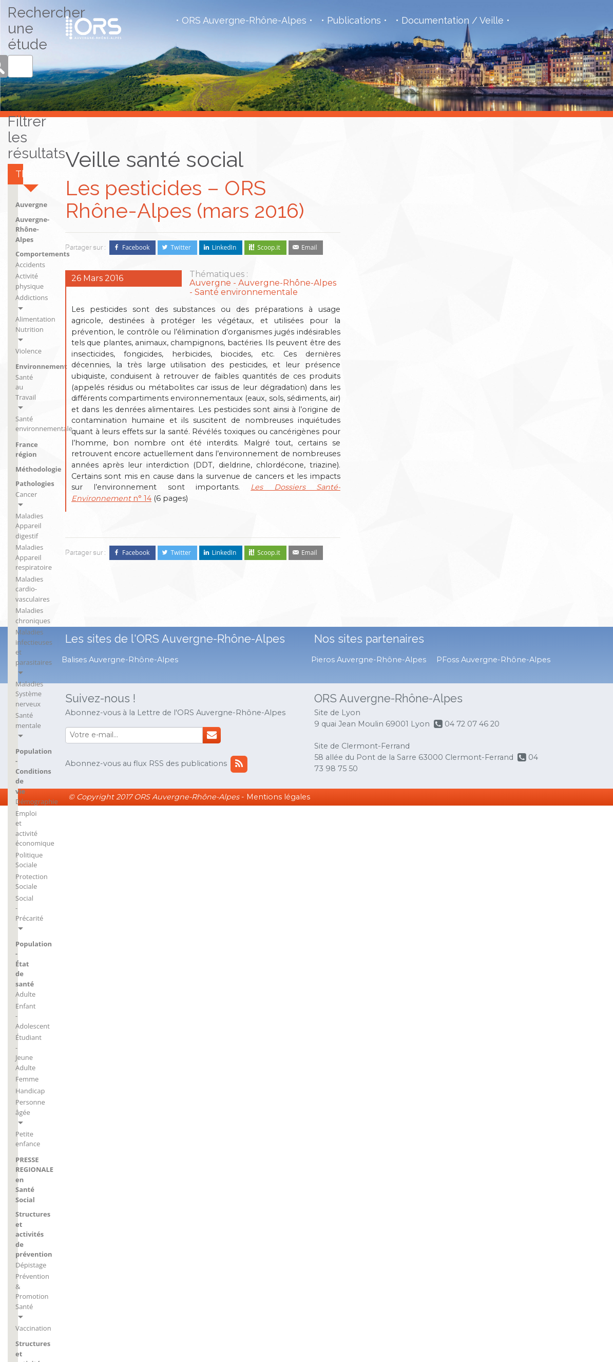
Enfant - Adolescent (484, 535)
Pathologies (473, 284)
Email (309, 247)
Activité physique (389, 335)
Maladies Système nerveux (495, 383)
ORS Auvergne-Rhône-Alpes (244, 20)
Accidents (378, 323)
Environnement (389, 385)
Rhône (495, 948)
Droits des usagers (392, 724)
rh (488, 934)
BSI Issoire (379, 962)
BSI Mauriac (381, 976)
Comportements (390, 313)
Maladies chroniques (486, 351)
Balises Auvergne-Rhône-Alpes (120, 1216)
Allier (371, 867)
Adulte (464, 524)
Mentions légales (278, 1353)
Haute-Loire (442, 966)
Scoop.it (268, 247)
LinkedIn (224, 247)
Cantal (434, 910)
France (434, 938)
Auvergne (379, 284)
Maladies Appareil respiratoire (482, 322)
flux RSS (501, 1104)
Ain (368, 853)
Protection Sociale (482, 476)
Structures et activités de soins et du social (405, 708)
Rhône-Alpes (504, 962)
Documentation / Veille (452, 20)
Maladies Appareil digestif (494, 306)
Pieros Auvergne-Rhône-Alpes (368, 1216)
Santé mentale (476, 395)
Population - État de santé (487, 508)
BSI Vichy (438, 896)
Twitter (180, 247)
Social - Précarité (480, 488)
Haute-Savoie (505, 853)
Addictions (379, 346)
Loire (493, 881)
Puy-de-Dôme (506, 920)
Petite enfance (476, 593)
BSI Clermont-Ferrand (384, 943)
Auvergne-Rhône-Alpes (401, 298)
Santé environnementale (401, 408)
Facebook (135, 247)
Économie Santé (388, 735)
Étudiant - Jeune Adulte (490, 547)
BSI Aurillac (380, 910)
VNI (369, 794)
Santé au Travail (388, 396)
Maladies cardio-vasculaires (497, 339)
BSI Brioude (381, 924)
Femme (465, 559)
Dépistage (469, 654)
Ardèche (376, 881)
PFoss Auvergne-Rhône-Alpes (493, 1216)
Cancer (465, 294)
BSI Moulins (442, 867)
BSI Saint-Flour (446, 881)
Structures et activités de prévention (496, 639)
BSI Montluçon (446, 853)
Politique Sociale (479, 465)
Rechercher (537, 177)
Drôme (435, 924)
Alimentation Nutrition (398, 358)
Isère (492, 867)
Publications (354, 20)
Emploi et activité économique (480, 448)
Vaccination (472, 687)
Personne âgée (477, 582)
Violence (376, 370)
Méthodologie (386, 438)
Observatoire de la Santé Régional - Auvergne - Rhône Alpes (93, 27)
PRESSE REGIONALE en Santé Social (491, 614)
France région (386, 423)
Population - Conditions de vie (493, 416)
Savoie (495, 976)
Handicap (469, 570)
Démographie (475, 431)
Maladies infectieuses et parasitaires (491, 367)
